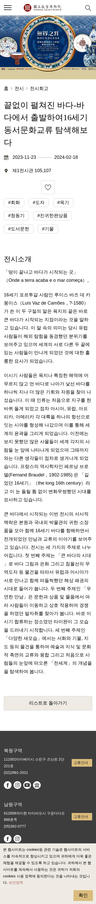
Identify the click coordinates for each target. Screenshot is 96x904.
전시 (19, 88)
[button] (75, 7)
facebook (8, 785)
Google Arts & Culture (37, 785)
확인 (83, 895)
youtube (27, 785)
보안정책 (16, 882)
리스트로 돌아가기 (48, 703)
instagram (17, 785)
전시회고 (39, 88)
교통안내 (81, 763)
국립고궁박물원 (42, 7)
